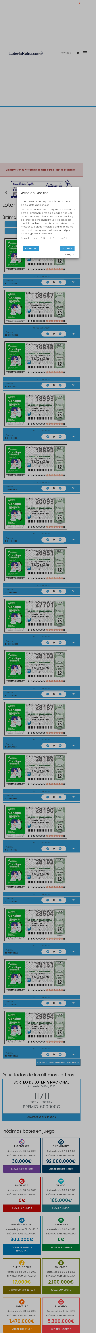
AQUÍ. (65, 238)
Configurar (70, 254)
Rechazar (30, 248)
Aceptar (67, 248)
